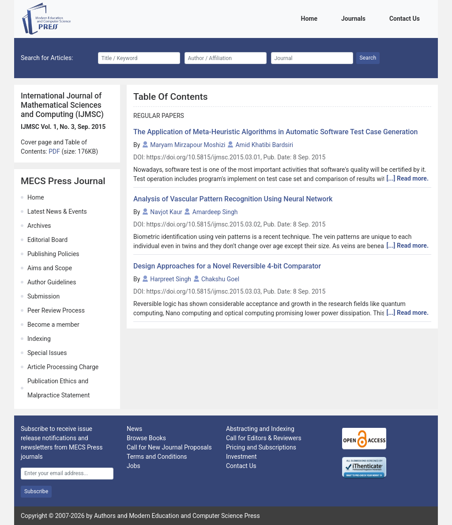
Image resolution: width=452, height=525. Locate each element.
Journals (355, 18)
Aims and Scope (49, 268)
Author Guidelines (51, 282)
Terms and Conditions (157, 456)
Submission (43, 296)
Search (368, 58)
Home (310, 18)
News (134, 428)
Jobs (133, 465)
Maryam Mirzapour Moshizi (187, 144)
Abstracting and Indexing (260, 428)
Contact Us (406, 18)
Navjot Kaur (166, 211)
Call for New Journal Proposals (169, 447)
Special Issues (47, 352)
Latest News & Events (57, 211)
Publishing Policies (53, 253)
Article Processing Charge (62, 366)
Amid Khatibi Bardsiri (264, 144)
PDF (55, 151)
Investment (241, 456)
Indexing (39, 338)
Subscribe (36, 491)
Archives (39, 225)
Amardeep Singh (215, 211)
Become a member (53, 324)
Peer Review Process (56, 310)
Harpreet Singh (170, 279)
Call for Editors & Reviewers (263, 438)
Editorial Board (47, 239)
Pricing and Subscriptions (261, 447)
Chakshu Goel (220, 279)
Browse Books (146, 438)
